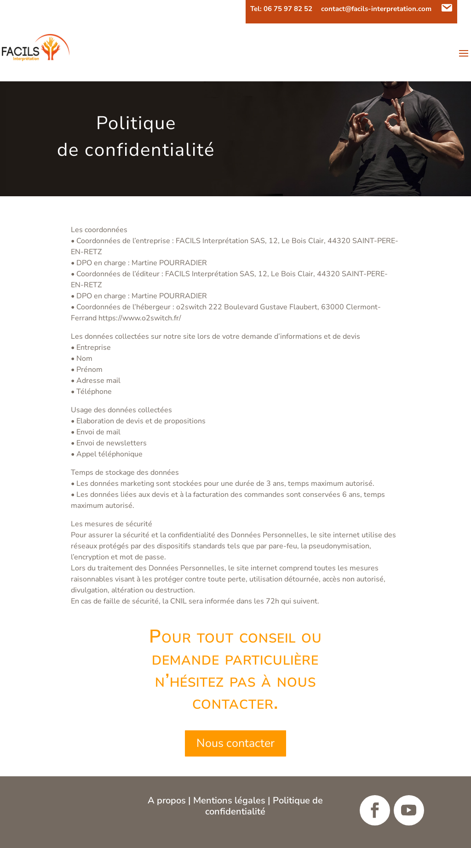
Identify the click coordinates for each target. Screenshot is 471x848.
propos (172, 800)
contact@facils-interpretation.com (376, 9)
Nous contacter (235, 743)
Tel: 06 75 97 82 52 (281, 9)
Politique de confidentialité (264, 806)
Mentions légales (229, 800)
